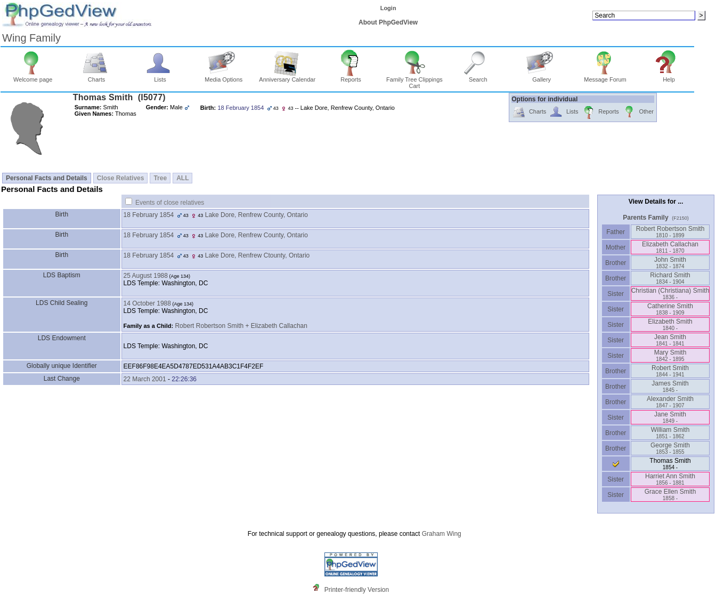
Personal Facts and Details (46, 178)
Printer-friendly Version (356, 589)
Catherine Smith (670, 309)
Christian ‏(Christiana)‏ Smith (670, 293)
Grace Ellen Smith (670, 494)
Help (669, 77)
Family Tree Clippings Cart (414, 80)
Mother (616, 247)
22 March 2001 (145, 379)
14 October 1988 (147, 303)
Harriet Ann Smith (670, 479)
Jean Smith (670, 340)
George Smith (670, 448)
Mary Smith (670, 355)
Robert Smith (670, 371)
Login (388, 8)
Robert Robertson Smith (670, 231)
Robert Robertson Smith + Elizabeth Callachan (241, 326)
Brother (615, 263)
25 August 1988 (146, 275)
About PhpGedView (388, 22)
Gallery (541, 77)
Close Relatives (120, 178)
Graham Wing (441, 533)
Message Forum (605, 77)
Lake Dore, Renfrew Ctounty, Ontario (257, 255)
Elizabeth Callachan (670, 247)
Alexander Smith (670, 401)
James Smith (670, 386)
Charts (97, 77)
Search (478, 77)
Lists (160, 77)
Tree (160, 178)
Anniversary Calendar (287, 77)
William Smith (670, 432)
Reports (351, 77)
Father (615, 232)
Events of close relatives (169, 202)
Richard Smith (670, 278)
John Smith (670, 262)
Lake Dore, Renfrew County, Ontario (256, 215)
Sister (615, 294)
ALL (182, 178)
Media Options (223, 77)
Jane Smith (670, 417)
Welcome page (32, 77)
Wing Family (31, 38)
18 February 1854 (149, 215)
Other (638, 112)
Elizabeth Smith (670, 324)
